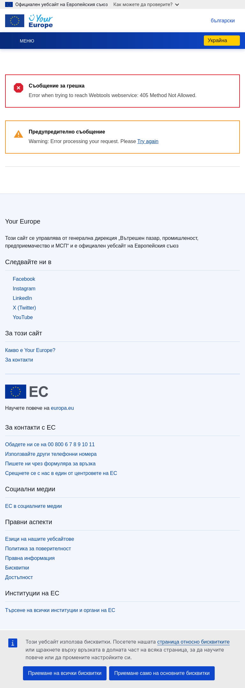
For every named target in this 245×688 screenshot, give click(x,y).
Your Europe (22, 221)
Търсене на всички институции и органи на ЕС (60, 610)
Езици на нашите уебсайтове (39, 539)
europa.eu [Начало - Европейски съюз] (62, 408)
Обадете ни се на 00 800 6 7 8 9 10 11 (50, 444)
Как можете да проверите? (146, 4)
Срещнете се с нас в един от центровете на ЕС (61, 473)
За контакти (19, 360)
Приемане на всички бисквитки (64, 673)
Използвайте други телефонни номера (51, 454)
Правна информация (30, 558)
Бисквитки (17, 567)
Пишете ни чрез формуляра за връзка (50, 463)
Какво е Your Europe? (30, 350)
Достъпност (19, 577)
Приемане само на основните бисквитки (162, 673)
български (216, 20)
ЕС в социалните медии (33, 506)
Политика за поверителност (38, 548)
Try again (148, 141)
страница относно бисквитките (193, 642)
